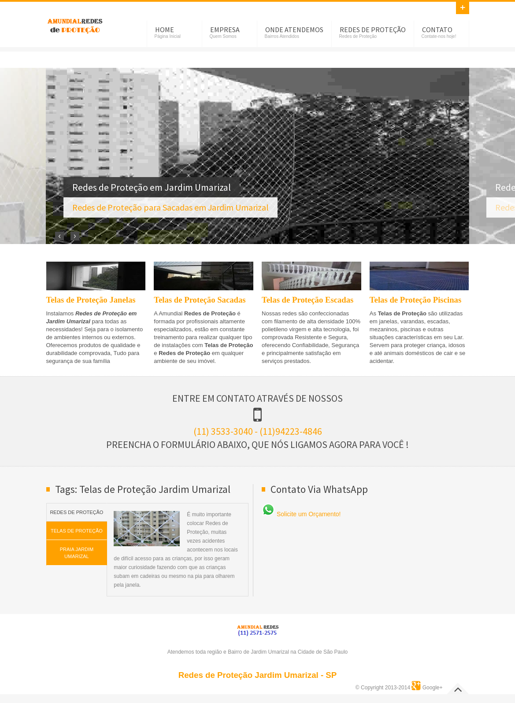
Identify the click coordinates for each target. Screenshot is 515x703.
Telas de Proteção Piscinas (415, 299)
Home (164, 29)
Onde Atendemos (294, 29)
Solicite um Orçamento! (301, 514)
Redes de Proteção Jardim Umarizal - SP (257, 675)
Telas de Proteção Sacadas (199, 299)
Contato (437, 29)
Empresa (225, 29)
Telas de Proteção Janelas (91, 299)
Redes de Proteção (373, 29)
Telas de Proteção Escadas (307, 299)
